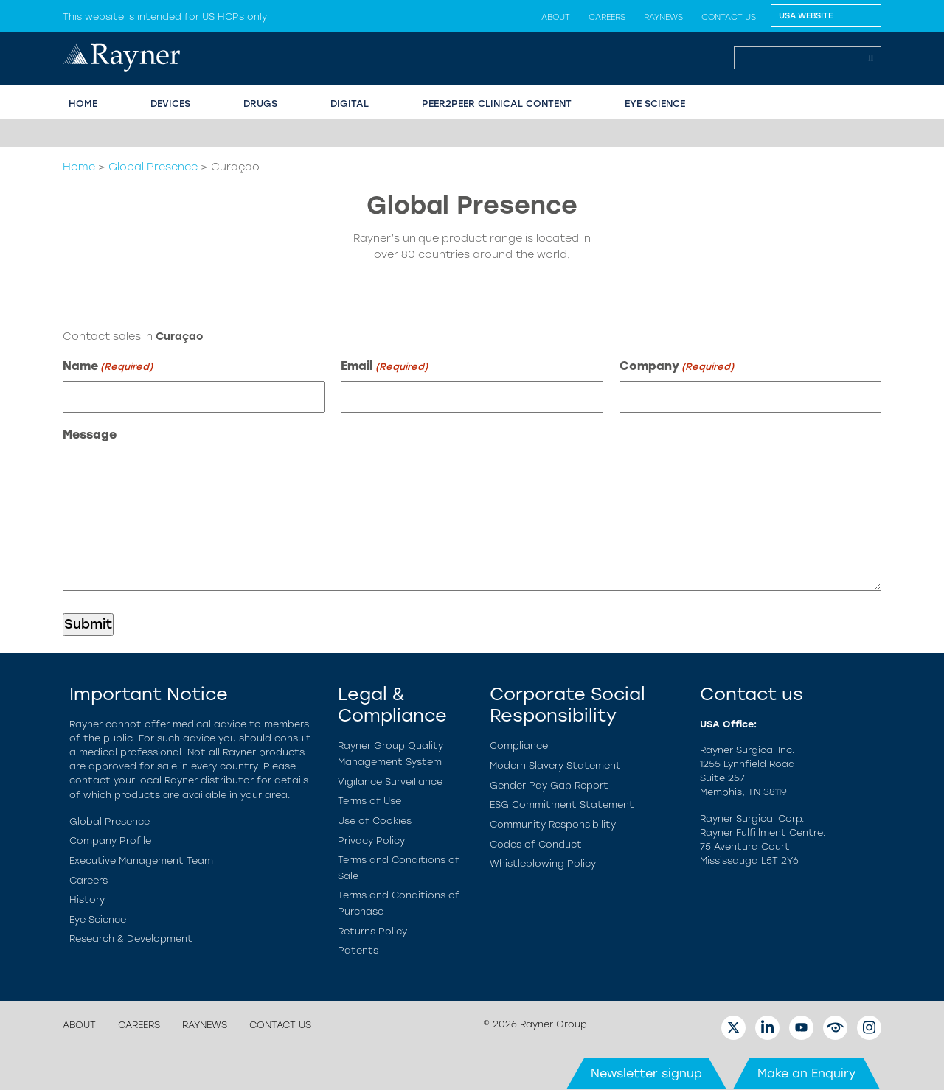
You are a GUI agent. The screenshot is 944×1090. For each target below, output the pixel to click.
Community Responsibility (553, 824)
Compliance (519, 745)
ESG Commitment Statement (562, 804)
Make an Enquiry (806, 1073)
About (555, 17)
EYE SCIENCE (655, 103)
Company (677, 366)
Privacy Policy (371, 840)
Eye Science (97, 919)
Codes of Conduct (536, 844)
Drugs (260, 103)
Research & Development (130, 938)
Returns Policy (372, 931)
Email (384, 366)
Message (90, 434)
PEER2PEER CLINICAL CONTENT (497, 103)
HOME (83, 103)
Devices (170, 103)
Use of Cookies (375, 820)
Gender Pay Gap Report (549, 785)
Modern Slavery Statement (555, 765)
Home (79, 166)
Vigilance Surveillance (390, 781)
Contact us (728, 17)
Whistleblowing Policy (543, 863)
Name (108, 366)
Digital (349, 103)
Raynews (663, 17)
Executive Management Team (141, 860)
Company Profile (110, 840)
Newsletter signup (646, 1073)
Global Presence (153, 166)
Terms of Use (369, 800)
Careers (607, 17)
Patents (358, 950)
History (87, 899)
